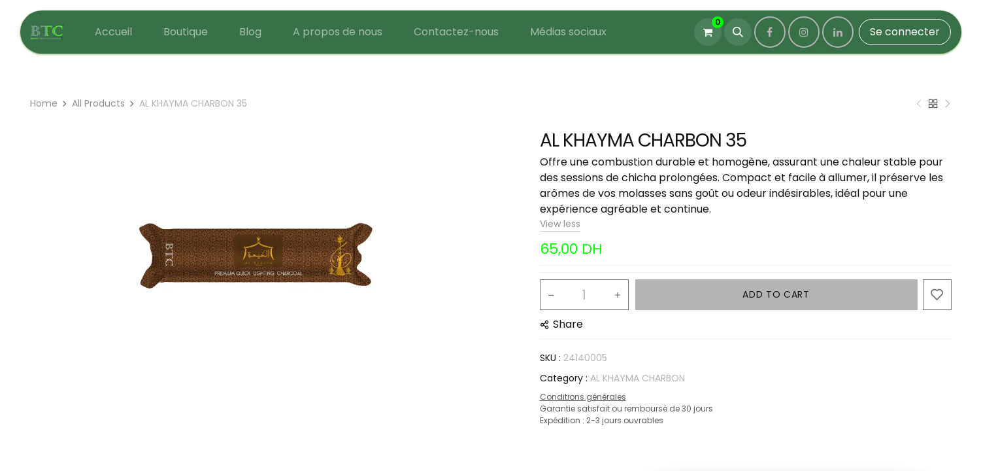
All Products (98, 103)
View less (560, 223)
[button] (738, 32)
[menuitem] (113, 32)
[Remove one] (550, 295)
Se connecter (905, 31)
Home (44, 103)
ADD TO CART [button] (776, 294)
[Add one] (617, 295)
